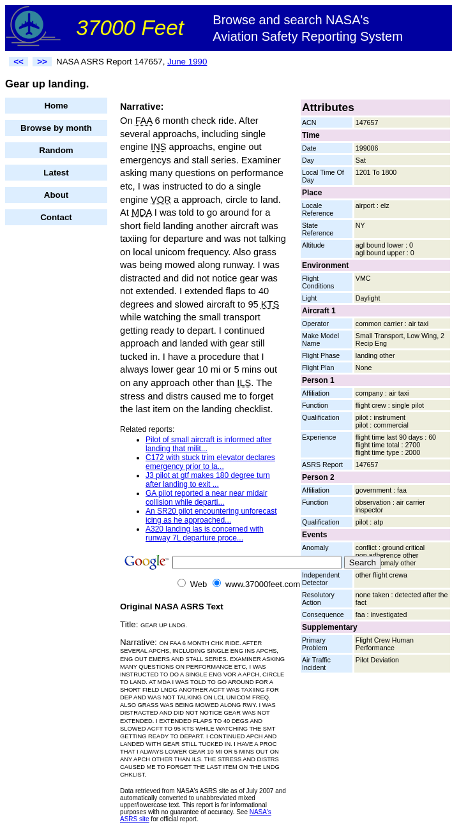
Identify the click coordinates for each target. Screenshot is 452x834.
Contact (56, 217)
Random (56, 150)
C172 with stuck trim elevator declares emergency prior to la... (210, 462)
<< (18, 61)
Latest (55, 172)
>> (42, 61)
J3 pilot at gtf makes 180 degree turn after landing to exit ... (208, 480)
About (56, 195)
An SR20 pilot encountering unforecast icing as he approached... (211, 516)
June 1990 (187, 61)
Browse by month (56, 128)
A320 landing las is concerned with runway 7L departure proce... (205, 533)
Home (56, 105)
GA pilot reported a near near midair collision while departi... (206, 498)
